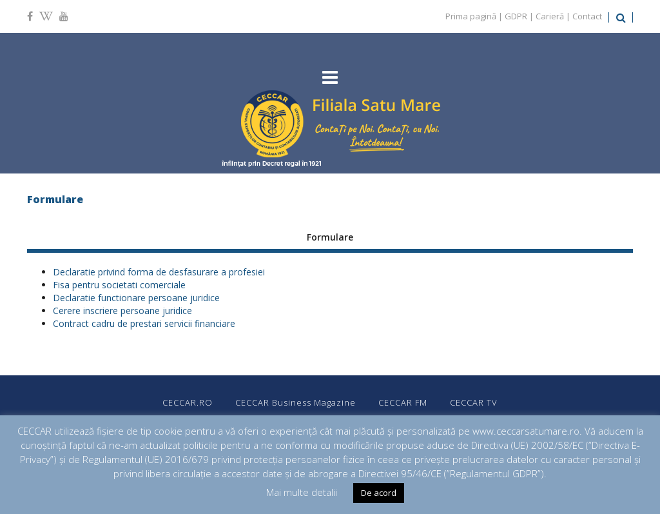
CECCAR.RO (187, 402)
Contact (587, 16)
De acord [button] (378, 493)
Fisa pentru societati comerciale (119, 285)
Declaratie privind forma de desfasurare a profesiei (159, 272)
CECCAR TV (474, 402)
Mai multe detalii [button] (301, 492)
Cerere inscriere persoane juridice (122, 310)
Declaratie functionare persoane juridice (136, 298)
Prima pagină (470, 16)
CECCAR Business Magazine (295, 402)
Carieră (550, 16)
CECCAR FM (402, 402)
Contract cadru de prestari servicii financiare (144, 323)
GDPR (516, 16)
